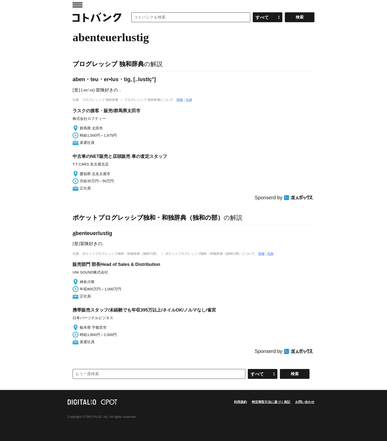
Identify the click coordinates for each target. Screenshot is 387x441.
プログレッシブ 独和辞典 (108, 63)
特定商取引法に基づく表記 (271, 402)
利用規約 (240, 402)
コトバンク (97, 17)
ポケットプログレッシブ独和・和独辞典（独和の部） (148, 217)
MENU (77, 5)
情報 (179, 100)
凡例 (189, 100)
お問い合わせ (304, 402)
